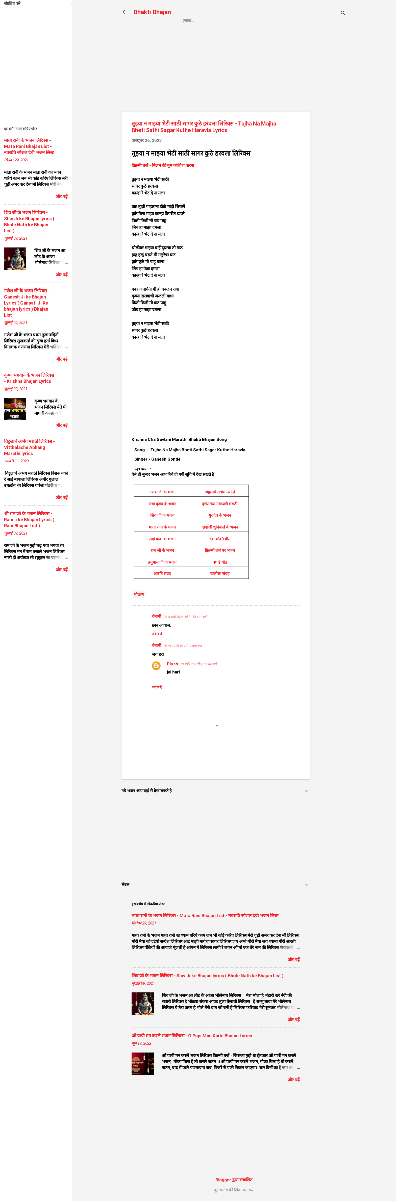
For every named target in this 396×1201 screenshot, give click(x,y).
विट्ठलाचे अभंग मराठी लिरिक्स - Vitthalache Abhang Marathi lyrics (29, 447)
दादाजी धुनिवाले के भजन (220, 527)
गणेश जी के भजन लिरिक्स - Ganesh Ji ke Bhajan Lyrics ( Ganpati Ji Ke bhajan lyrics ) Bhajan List (27, 303)
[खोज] (343, 13)
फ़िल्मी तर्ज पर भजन (220, 550)
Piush (172, 663)
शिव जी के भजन (162, 515)
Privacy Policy (218, 20)
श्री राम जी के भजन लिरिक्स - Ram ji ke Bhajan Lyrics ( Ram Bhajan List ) (29, 519)
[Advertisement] (330, 113)
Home (188, 20)
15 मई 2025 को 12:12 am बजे (182, 646)
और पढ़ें (294, 959)
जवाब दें (157, 634)
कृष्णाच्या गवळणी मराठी (219, 504)
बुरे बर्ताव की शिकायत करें (234, 1189)
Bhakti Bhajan (152, 12)
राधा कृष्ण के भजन (162, 504)
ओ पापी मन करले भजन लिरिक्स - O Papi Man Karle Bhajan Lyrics (192, 1035)
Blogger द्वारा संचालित (234, 1179)
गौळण (139, 594)
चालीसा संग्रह (220, 573)
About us (286, 20)
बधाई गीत (220, 562)
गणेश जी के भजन (162, 492)
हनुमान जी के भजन (162, 562)
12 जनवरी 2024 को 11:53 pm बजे (184, 617)
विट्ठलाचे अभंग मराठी (220, 492)
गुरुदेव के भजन (220, 515)
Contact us (255, 20)
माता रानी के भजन (162, 527)
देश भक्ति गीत (219, 539)
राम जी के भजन (162, 550)
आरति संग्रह (162, 573)
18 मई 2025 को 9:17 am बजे (198, 664)
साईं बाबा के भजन (162, 539)
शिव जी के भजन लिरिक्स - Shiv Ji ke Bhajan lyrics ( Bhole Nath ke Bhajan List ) (208, 975)
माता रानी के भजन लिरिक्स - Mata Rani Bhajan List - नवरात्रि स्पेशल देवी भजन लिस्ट (205, 915)
